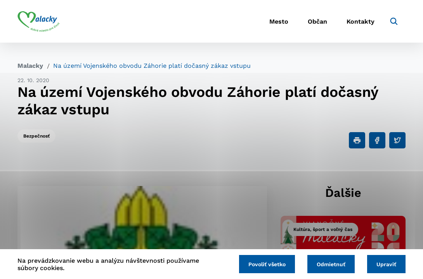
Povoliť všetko (267, 264)
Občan (317, 21)
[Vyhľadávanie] (394, 21)
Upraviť (386, 264)
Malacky (30, 65)
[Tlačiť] (357, 140)
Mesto (278, 21)
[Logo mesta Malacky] (38, 21)
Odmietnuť (331, 264)
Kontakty (360, 21)
